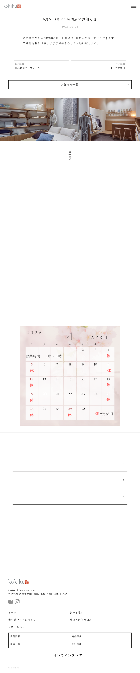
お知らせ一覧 (70, 84)
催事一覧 (15, 644)
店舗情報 (15, 636)
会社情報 (77, 644)
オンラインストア (70, 655)
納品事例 (77, 636)
